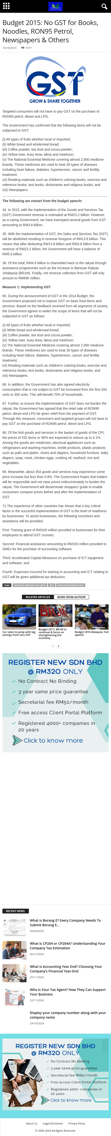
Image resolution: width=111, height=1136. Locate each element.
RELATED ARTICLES (38, 597)
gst (52, 585)
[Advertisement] (38, 827)
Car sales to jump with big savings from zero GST (18, 633)
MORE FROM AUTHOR (71, 597)
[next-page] (58, 646)
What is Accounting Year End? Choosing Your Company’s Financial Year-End (66, 968)
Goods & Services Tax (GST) (30, 585)
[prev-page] (52, 646)
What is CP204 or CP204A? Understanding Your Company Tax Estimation (67, 945)
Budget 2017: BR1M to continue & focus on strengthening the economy (52, 633)
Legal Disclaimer (53, 1123)
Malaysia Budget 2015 (71, 585)
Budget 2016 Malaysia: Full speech (92, 633)
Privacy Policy (76, 1123)
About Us (31, 1123)
